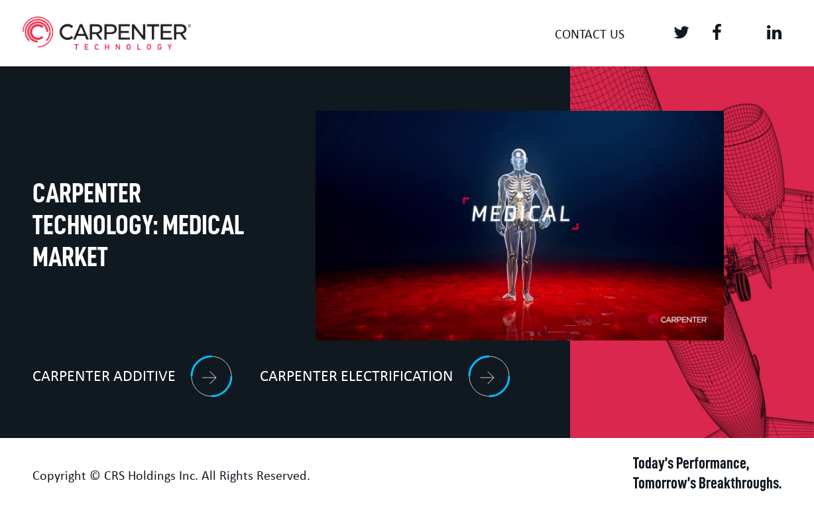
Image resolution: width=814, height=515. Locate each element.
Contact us (589, 35)
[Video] (520, 226)
